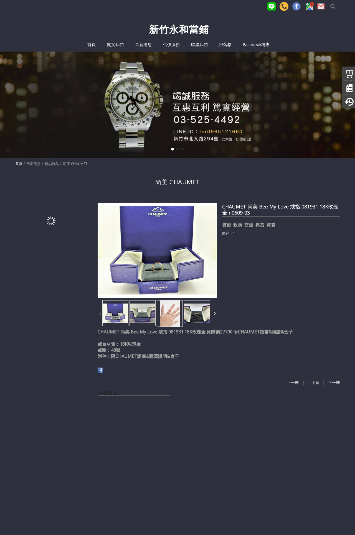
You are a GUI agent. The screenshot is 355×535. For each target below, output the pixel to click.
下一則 (334, 383)
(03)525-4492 (107, 519)
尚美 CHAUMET (75, 163)
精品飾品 (52, 163)
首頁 (18, 163)
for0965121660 (163, 519)
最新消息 (33, 163)
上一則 (293, 383)
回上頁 (313, 383)
